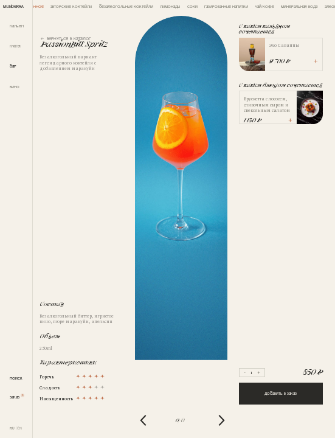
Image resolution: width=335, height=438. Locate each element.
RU (12, 428)
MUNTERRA (13, 6)
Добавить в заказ (280, 393)
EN (19, 428)
